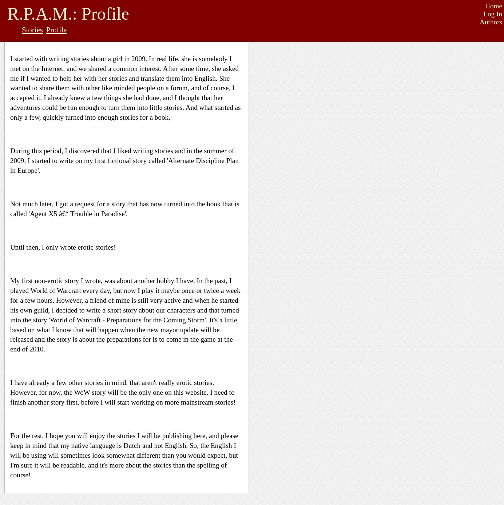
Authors (491, 22)
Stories (32, 29)
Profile (56, 29)
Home (493, 6)
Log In (492, 14)
